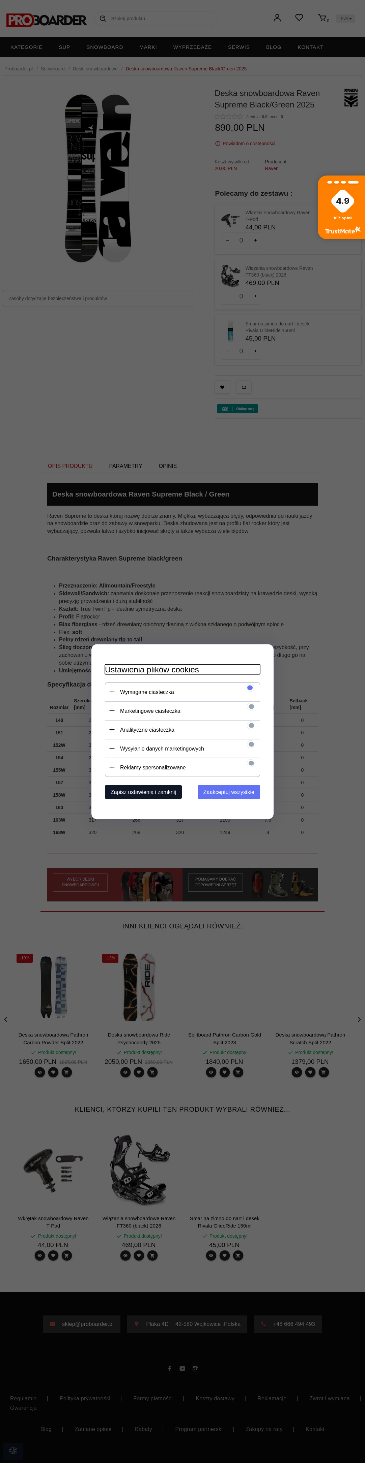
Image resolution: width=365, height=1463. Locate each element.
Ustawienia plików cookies (152, 669)
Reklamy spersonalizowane (153, 767)
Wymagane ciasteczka (147, 692)
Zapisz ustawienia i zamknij (143, 792)
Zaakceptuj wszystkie (228, 792)
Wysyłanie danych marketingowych (162, 748)
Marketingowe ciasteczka (150, 710)
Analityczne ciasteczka (147, 729)
